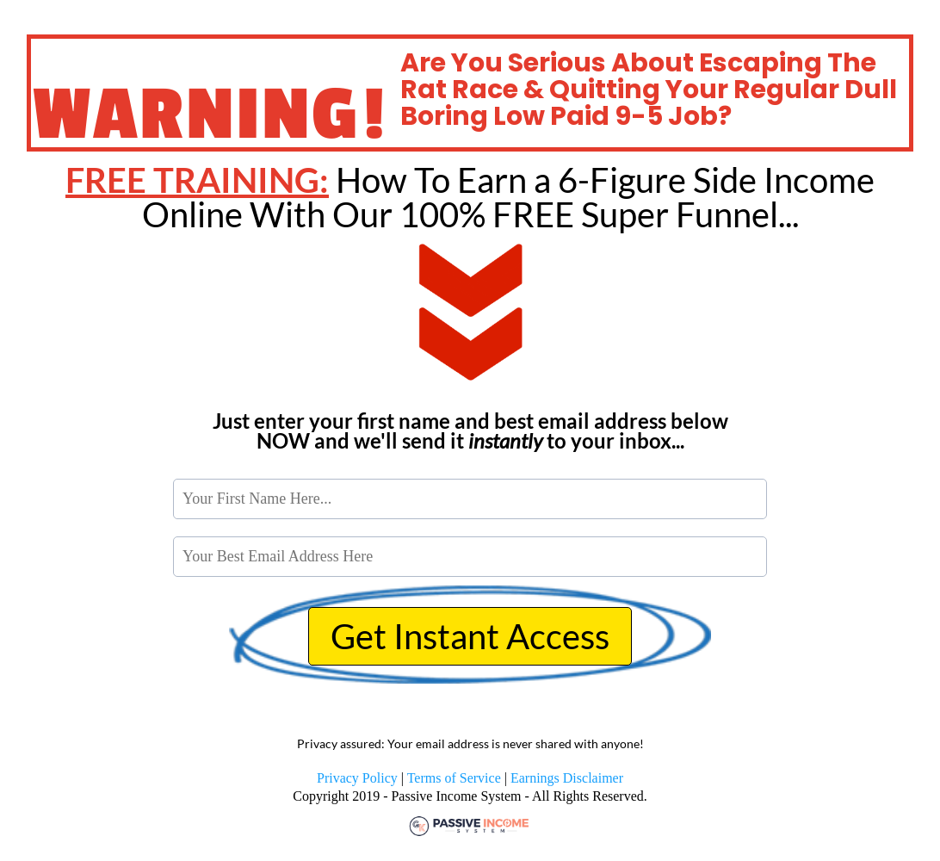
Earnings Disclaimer (566, 778)
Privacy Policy (357, 778)
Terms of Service (454, 778)
